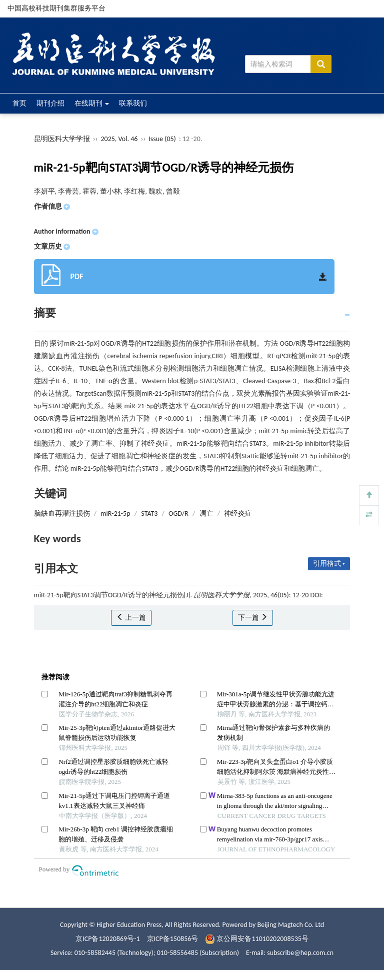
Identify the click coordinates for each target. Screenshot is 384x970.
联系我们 (133, 103)
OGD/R (178, 513)
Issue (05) (162, 139)
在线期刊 (91, 103)
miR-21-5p (115, 513)
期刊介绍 (50, 103)
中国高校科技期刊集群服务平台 (57, 8)
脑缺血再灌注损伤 (62, 513)
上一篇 (131, 617)
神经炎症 (238, 513)
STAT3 (149, 513)
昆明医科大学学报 (62, 139)
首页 (19, 103)
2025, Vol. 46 (119, 139)
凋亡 (207, 513)
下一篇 (253, 617)
